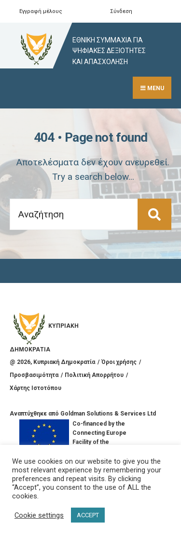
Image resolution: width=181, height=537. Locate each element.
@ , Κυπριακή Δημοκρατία (52, 362)
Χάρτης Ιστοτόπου (35, 388)
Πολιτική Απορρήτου (94, 375)
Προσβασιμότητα (34, 375)
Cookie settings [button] (39, 515)
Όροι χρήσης (119, 362)
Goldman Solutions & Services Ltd (108, 413)
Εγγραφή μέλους (40, 11)
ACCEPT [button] (88, 515)
